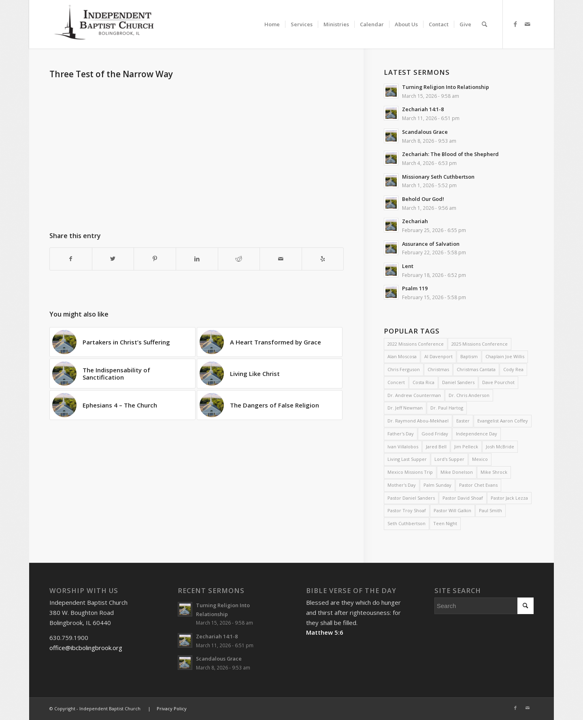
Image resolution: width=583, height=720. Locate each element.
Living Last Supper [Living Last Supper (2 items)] (407, 459)
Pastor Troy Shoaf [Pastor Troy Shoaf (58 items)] (406, 510)
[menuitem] (272, 17)
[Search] (484, 24)
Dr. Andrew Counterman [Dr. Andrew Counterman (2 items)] (414, 395)
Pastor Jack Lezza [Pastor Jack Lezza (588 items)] (509, 498)
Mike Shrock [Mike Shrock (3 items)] (494, 472)
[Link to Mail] (527, 24)
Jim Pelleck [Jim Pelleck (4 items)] (466, 446)
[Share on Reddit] (239, 259)
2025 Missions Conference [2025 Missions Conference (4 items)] (479, 344)
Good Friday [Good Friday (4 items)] (434, 434)
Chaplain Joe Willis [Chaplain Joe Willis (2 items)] (504, 356)
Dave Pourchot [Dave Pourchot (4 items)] (498, 382)
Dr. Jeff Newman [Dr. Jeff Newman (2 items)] (405, 408)
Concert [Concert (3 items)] (396, 382)
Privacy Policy (172, 708)
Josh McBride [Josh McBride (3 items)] (500, 446)
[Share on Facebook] (71, 259)
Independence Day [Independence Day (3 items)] (476, 434)
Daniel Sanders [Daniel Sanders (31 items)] (458, 382)
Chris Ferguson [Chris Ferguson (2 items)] (403, 369)
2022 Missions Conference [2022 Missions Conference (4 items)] (415, 344)
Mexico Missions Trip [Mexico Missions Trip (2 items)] (410, 472)
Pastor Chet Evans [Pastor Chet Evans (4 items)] (478, 485)
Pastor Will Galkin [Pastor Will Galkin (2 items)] (452, 510)
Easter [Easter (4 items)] (463, 421)
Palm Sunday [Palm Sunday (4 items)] (437, 485)
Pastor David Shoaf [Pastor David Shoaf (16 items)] (463, 498)
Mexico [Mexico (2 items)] (480, 459)
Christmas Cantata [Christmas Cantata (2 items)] (476, 369)
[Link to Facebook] (515, 24)
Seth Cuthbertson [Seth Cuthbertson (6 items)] (406, 523)
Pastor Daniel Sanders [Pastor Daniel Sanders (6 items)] (411, 498)
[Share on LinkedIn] (197, 259)
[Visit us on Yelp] (323, 259)
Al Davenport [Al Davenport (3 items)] (438, 356)
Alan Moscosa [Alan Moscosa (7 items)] (402, 356)
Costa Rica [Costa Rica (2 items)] (423, 382)
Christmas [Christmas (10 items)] (438, 369)
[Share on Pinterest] (155, 259)
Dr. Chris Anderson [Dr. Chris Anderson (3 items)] (469, 395)
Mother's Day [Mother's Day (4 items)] (401, 485)
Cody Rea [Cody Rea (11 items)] (513, 369)
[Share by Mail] (281, 259)
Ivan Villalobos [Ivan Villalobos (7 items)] (402, 446)
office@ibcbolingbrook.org (85, 648)
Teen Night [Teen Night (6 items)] (445, 523)
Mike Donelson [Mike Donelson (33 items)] (456, 472)
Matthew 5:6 (324, 632)
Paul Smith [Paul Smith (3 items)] (490, 510)
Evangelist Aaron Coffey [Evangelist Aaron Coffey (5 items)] (502, 421)
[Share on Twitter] (113, 259)
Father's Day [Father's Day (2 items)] (400, 434)
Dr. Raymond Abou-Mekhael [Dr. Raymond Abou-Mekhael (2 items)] (418, 421)
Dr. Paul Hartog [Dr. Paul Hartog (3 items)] (446, 408)
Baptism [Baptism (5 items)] (469, 356)
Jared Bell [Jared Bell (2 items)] (436, 446)
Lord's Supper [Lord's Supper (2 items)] (449, 459)
